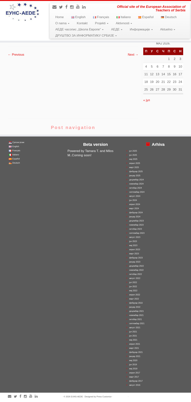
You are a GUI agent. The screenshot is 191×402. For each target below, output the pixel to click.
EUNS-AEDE (77, 396)
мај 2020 (133, 360)
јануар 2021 (134, 356)
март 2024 (134, 208)
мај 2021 (133, 340)
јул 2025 (133, 151)
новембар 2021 (136, 315)
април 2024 (134, 204)
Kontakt (82, 23)
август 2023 (134, 237)
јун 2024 (133, 200)
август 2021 (134, 327)
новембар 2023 (136, 225)
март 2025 (134, 167)
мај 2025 (133, 159)
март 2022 (134, 299)
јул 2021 (133, 331)
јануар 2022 (134, 307)
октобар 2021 (135, 319)
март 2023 (134, 253)
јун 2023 (133, 241)
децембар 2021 (136, 311)
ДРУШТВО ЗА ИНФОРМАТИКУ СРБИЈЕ (86, 35)
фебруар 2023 (136, 258)
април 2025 (134, 163)
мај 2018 (133, 368)
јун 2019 (133, 364)
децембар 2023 (136, 221)
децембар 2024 (136, 180)
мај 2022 (133, 290)
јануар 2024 (134, 216)
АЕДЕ (116, 29)
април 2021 (134, 344)
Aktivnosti (124, 23)
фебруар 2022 (136, 303)
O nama (62, 23)
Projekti (101, 23)
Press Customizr (104, 396)
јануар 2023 (134, 262)
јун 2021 (133, 336)
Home (59, 17)
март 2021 (134, 348)
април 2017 (134, 373)
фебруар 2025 (136, 171)
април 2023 (134, 249)
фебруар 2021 (136, 352)
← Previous (16, 54)
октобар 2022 (135, 274)
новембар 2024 (136, 184)
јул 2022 (133, 282)
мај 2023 (133, 245)
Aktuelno (167, 29)
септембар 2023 (137, 233)
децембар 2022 (136, 266)
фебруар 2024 (136, 212)
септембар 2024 (137, 192)
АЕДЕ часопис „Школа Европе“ (79, 29)
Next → (133, 54)
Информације (141, 29)
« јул (146, 100)
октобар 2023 (135, 229)
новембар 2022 (136, 270)
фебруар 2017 (136, 381)
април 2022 (134, 295)
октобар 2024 (135, 188)
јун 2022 (133, 286)
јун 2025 (133, 155)
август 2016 (134, 385)
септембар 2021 (137, 323)
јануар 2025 (134, 175)
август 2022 (134, 278)
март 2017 (134, 377)
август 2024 (134, 196)
